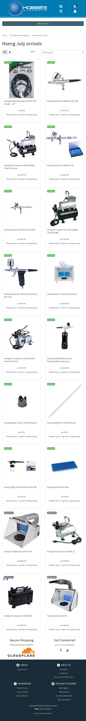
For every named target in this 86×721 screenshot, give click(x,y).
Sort (33, 51)
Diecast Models (64, 699)
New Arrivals (64, 692)
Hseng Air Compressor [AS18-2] (60, 551)
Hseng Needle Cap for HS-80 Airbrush (20, 422)
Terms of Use (22, 688)
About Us (63, 669)
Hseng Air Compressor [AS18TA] (18, 616)
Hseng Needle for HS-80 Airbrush (61, 422)
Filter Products (43, 23)
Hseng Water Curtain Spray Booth (62, 294)
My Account (22, 669)
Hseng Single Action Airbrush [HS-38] (20, 487)
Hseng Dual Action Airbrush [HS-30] (62, 101)
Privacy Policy (22, 692)
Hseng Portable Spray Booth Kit (18, 551)
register (21, 114)
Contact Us (63, 673)
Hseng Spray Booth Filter (58, 487)
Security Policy (22, 695)
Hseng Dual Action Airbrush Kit (60, 165)
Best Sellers (63, 688)
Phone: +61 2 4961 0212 (63, 677)
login (14, 114)
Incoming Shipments (64, 695)
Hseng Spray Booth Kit (57, 616)
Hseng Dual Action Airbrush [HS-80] (19, 229)
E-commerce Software (40, 713)
